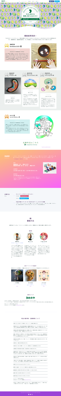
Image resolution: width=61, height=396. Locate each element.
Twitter (21, 158)
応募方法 (33, 1)
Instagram (16, 158)
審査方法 (37, 1)
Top (19, 1)
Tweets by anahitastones (46, 147)
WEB (17, 286)
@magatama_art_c (24, 198)
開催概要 (29, 1)
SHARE (51, 1)
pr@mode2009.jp (19, 305)
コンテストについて (24, 1)
